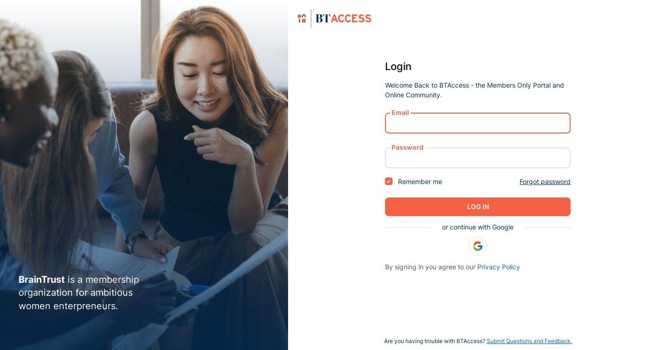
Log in (478, 206)
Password (408, 147)
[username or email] (478, 123)
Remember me (413, 181)
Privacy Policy (498, 267)
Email (400, 112)
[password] (478, 157)
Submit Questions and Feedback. (529, 340)
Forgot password (545, 181)
